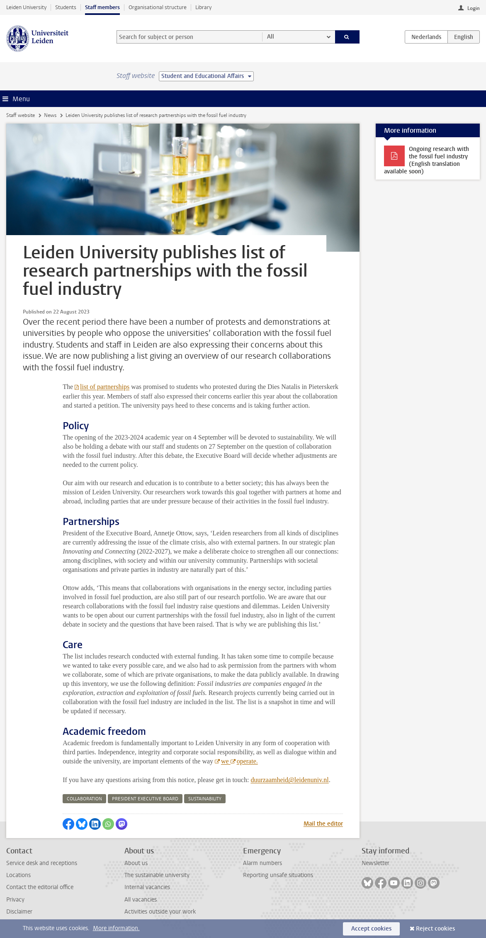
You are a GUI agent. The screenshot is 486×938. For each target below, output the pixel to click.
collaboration (84, 799)
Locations (18, 875)
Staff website (20, 115)
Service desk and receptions (41, 863)
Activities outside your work (160, 912)
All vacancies (140, 900)
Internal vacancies (147, 887)
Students (65, 7)
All (270, 37)
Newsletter (375, 863)
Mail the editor (323, 824)
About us (136, 863)
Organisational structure (158, 7)
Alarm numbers (262, 863)
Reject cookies (435, 929)
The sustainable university (157, 875)
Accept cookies (371, 929)
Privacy (15, 900)
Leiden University (26, 7)
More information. (116, 928)
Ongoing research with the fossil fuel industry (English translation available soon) (426, 160)
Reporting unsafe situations (278, 875)
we (226, 761)
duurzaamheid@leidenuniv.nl (289, 779)
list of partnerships (104, 386)
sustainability (204, 799)
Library (203, 7)
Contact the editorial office (39, 887)
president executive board (145, 799)
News (50, 115)
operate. (247, 761)
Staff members (102, 7)
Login (473, 8)
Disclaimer (19, 912)
